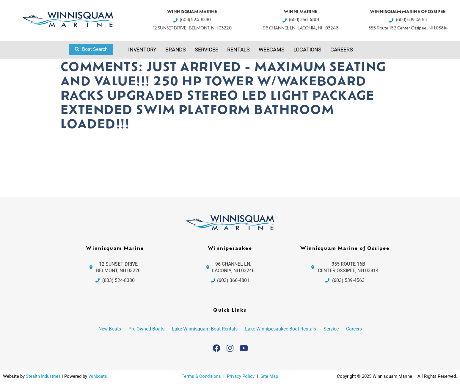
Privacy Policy (241, 376)
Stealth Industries (43, 376)
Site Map (269, 376)
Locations (307, 49)
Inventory (142, 49)
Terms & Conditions (201, 376)
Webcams (272, 49)
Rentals (238, 49)
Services (206, 49)
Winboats (97, 376)
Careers (341, 49)
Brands (175, 49)
